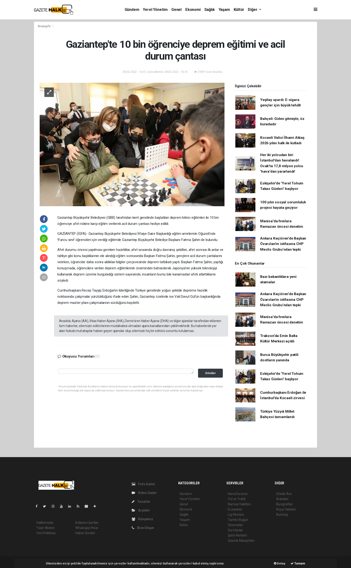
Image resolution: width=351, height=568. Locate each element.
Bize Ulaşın (143, 528)
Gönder (210, 373)
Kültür (239, 9)
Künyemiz (142, 519)
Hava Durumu (238, 494)
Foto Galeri (143, 484)
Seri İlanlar (235, 530)
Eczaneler (235, 509)
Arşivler (141, 510)
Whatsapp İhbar (86, 528)
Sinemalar (235, 525)
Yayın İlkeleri (45, 528)
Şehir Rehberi (237, 535)
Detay (279, 563)
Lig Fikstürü (236, 514)
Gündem (132, 9)
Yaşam (224, 9)
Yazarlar (141, 501)
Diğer (253, 9)
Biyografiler (284, 504)
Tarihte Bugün (238, 520)
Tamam (298, 563)
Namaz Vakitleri (239, 504)
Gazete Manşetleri (241, 540)
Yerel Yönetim (155, 9)
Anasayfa (44, 26)
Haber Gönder (85, 533)
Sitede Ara (284, 494)
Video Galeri (144, 493)
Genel (176, 9)
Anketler (282, 499)
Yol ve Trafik (237, 499)
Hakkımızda (44, 522)
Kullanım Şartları (87, 522)
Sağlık (209, 9)
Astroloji (282, 514)
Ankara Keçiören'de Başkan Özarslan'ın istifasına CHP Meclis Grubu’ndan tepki (283, 244)
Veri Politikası (45, 533)
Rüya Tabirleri (286, 509)
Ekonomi (193, 9)
